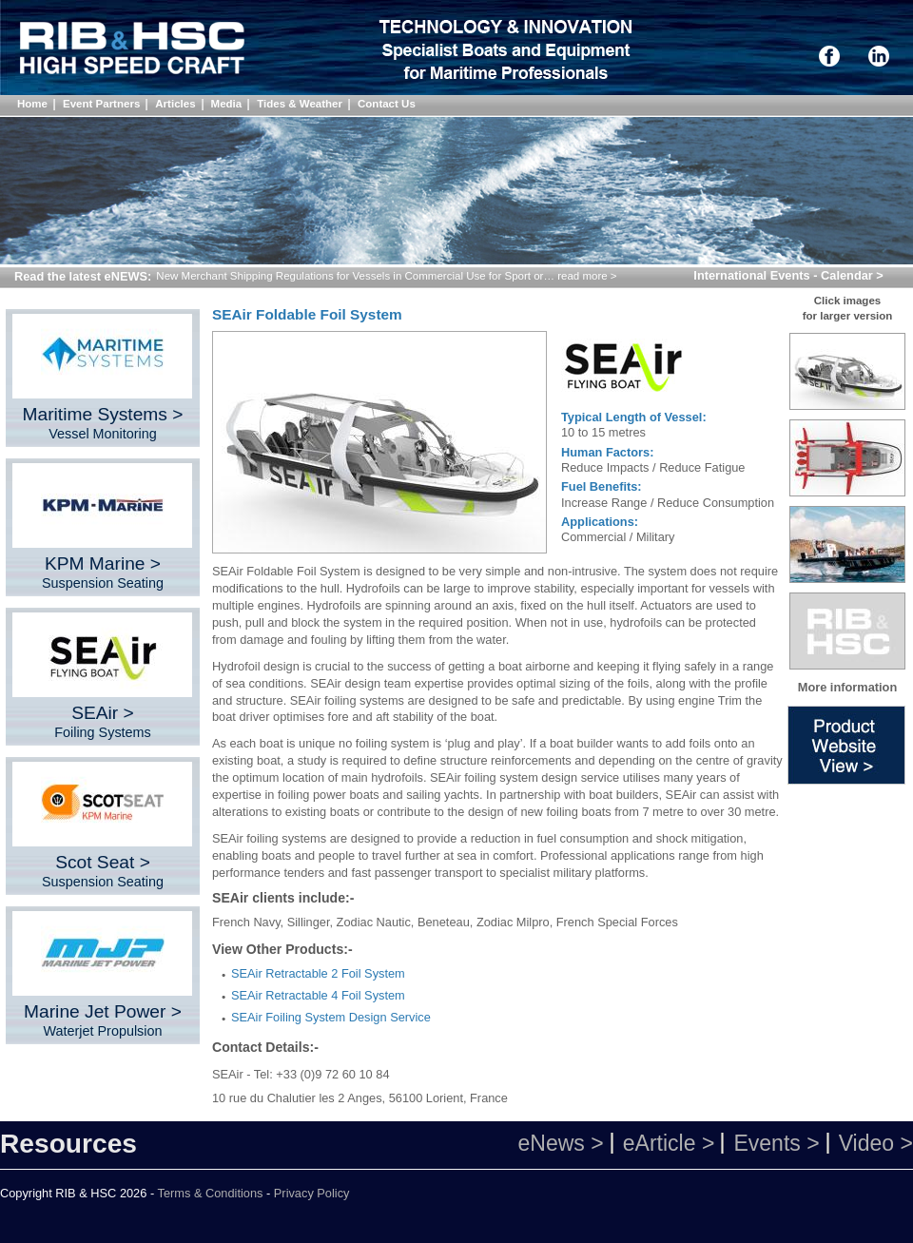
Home (32, 103)
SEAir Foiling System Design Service (331, 1017)
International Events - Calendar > (788, 275)
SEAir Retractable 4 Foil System (318, 995)
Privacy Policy (312, 1193)
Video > (876, 1143)
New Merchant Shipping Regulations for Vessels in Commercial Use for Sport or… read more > (386, 276)
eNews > (560, 1143)
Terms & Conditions (210, 1193)
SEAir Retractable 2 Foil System (318, 973)
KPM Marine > (103, 572)
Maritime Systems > (103, 422)
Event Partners (101, 103)
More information (848, 687)
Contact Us (387, 103)
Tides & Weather (299, 103)
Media (227, 103)
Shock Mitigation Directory (138, 50)
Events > (776, 1143)
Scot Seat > (103, 870)
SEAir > (102, 721)
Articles (175, 103)
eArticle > (669, 1143)
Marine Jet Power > (103, 1020)
